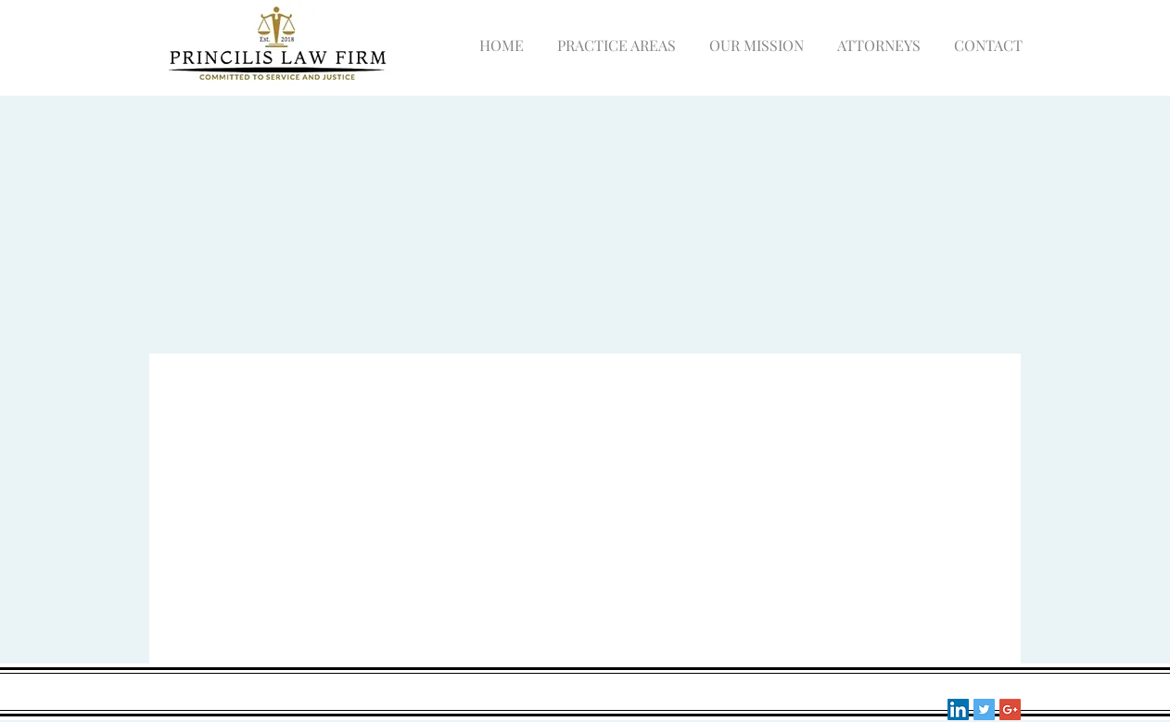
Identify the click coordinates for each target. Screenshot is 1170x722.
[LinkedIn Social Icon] (958, 709)
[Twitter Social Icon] (984, 709)
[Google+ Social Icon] (1010, 709)
